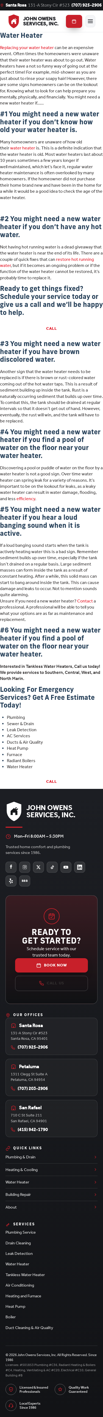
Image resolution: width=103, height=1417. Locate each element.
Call (51, 328)
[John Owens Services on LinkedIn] (79, 867)
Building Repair (51, 1194)
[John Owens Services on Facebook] (10, 867)
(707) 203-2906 (29, 1088)
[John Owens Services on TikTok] (52, 867)
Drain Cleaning (18, 1243)
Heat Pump (15, 1306)
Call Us (51, 983)
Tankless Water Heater (25, 1274)
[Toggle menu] (90, 21)
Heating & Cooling (51, 1169)
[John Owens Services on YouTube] (65, 867)
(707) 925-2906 (86, 5)
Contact (85, 601)
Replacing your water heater (27, 47)
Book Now (51, 965)
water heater (22, 148)
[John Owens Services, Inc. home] (33, 21)
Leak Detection (19, 1253)
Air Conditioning (19, 1285)
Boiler (10, 1316)
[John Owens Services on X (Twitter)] (38, 867)
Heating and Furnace (23, 1295)
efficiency (25, 498)
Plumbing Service (20, 1232)
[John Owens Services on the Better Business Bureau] (24, 880)
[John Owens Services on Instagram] (24, 867)
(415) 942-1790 (29, 1129)
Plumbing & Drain (51, 1157)
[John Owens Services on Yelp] (10, 880)
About (51, 1207)
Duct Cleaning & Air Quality (29, 1327)
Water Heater (51, 1182)
